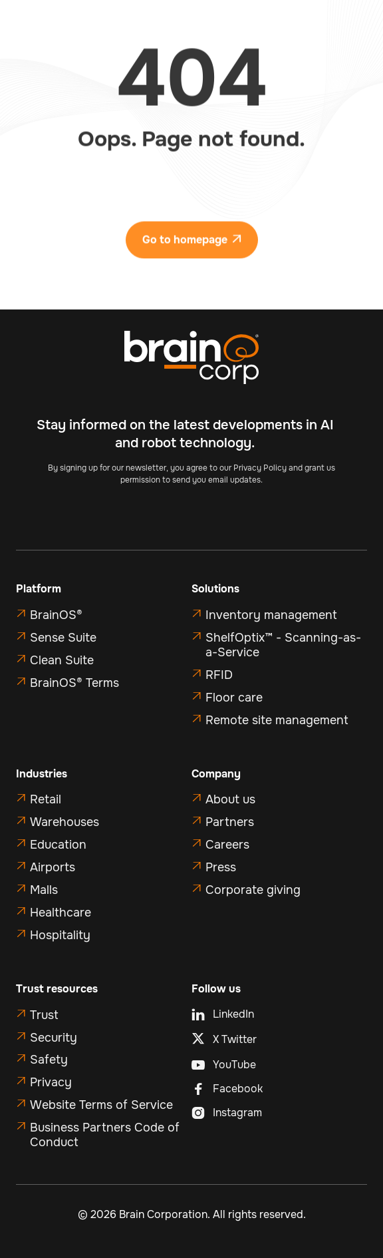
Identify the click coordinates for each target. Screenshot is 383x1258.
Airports (52, 867)
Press (220, 867)
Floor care (234, 697)
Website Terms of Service (101, 1105)
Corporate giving (253, 890)
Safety (49, 1059)
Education (58, 844)
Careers (227, 844)
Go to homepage (191, 246)
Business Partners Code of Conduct (105, 1135)
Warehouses (64, 822)
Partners (229, 822)
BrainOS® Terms (74, 683)
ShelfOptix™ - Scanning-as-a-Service (283, 645)
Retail (45, 799)
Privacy (51, 1082)
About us (230, 799)
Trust (44, 1015)
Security (53, 1037)
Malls (44, 890)
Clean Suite (62, 660)
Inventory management (271, 615)
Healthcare (60, 912)
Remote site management (276, 720)
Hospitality (60, 935)
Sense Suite (63, 637)
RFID (219, 675)
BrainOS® (56, 615)
